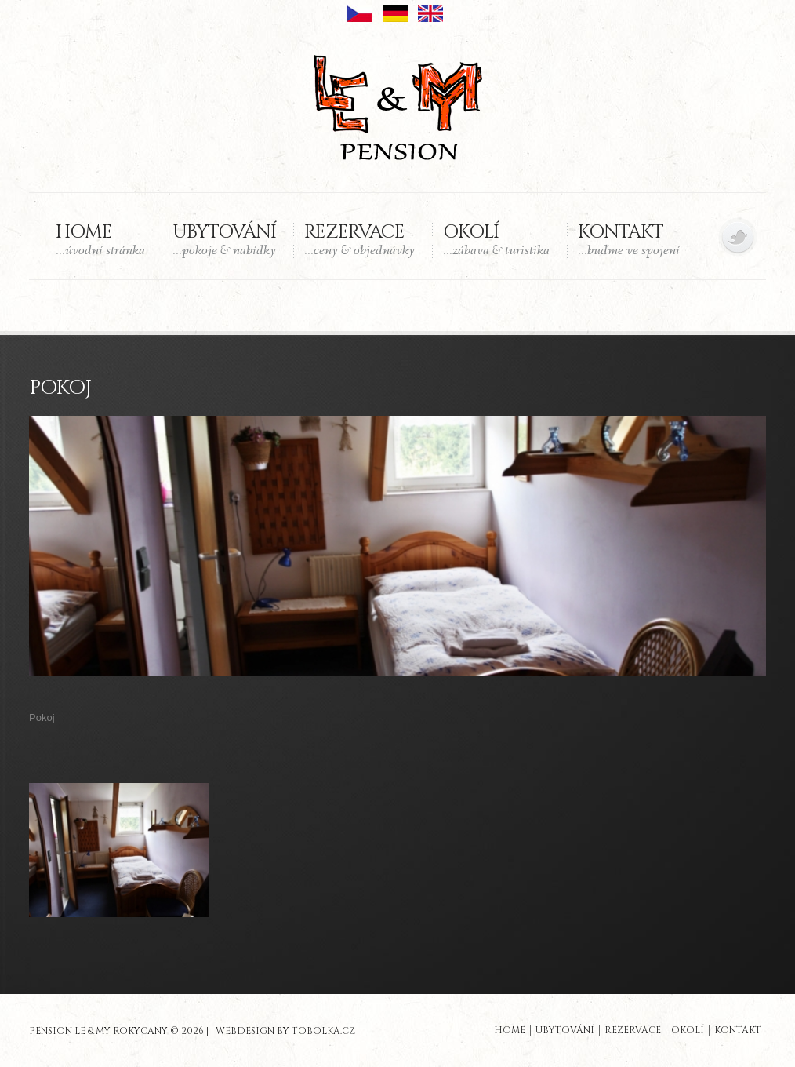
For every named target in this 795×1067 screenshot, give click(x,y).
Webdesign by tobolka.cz (285, 1025)
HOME (100, 240)
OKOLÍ (496, 240)
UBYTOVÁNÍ (224, 240)
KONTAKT (629, 240)
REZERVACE (359, 240)
